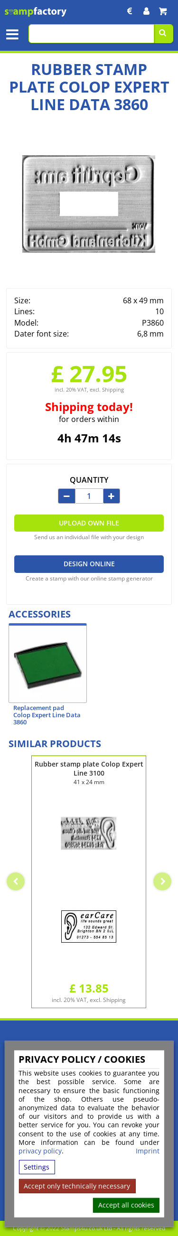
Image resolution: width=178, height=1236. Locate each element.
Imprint (147, 1151)
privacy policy (40, 1150)
